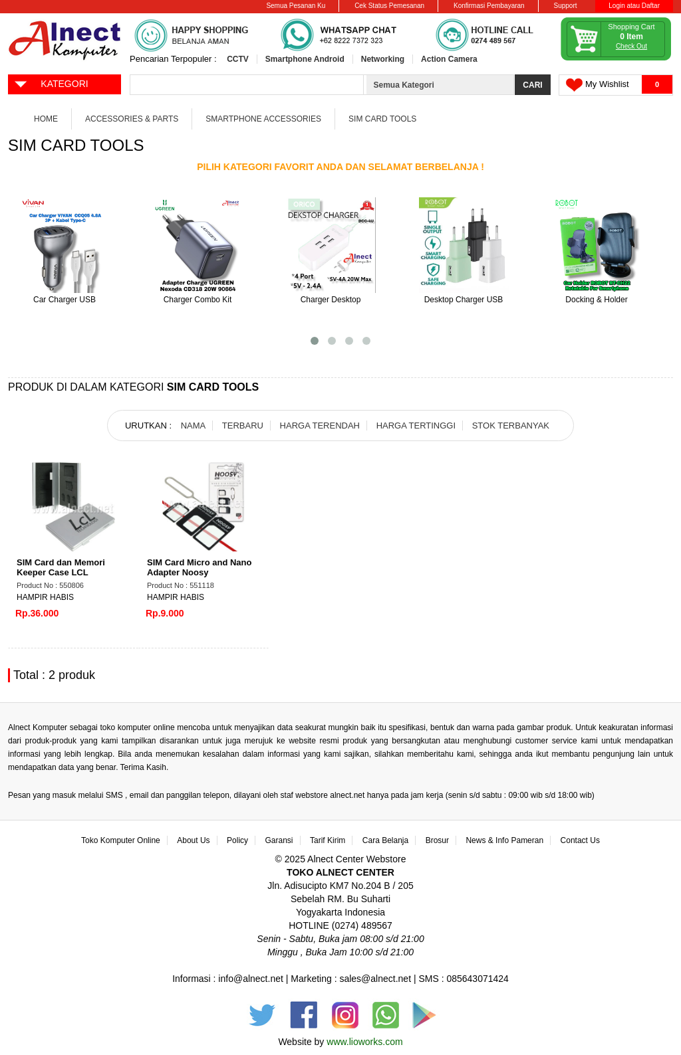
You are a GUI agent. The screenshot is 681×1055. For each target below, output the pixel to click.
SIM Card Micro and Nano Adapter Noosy (199, 567)
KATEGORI (51, 83)
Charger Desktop (331, 299)
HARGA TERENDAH (320, 426)
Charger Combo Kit (198, 299)
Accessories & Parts (131, 119)
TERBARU (242, 426)
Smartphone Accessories (263, 119)
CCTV (238, 59)
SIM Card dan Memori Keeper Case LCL (61, 567)
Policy (237, 840)
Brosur (437, 840)
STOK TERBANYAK (510, 426)
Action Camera (449, 59)
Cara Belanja (385, 840)
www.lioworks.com (364, 1041)
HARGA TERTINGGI (416, 426)
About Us (193, 840)
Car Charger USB (64, 299)
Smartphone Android (304, 59)
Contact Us (580, 840)
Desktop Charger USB (463, 299)
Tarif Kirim (327, 840)
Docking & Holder (596, 299)
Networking (382, 59)
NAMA (193, 426)
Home (46, 119)
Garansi (279, 840)
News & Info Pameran (504, 840)
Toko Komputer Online (120, 840)
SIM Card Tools (382, 119)
